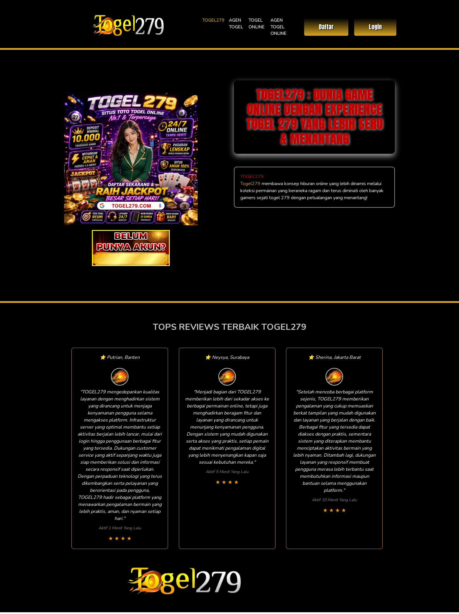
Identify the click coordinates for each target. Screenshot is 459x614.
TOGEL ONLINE (257, 23)
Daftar (326, 26)
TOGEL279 (213, 20)
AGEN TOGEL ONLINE (278, 26)
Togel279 (250, 183)
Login (375, 26)
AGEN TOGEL (236, 23)
